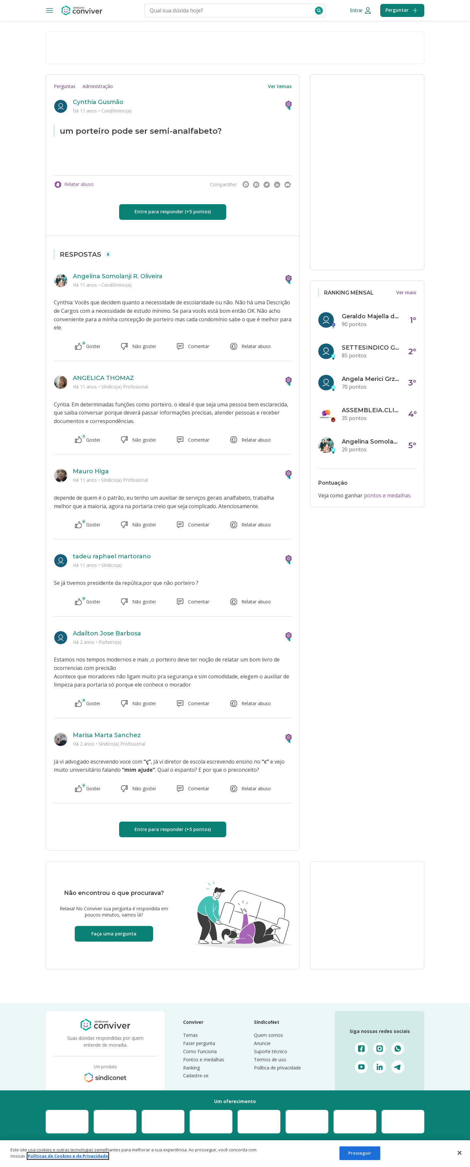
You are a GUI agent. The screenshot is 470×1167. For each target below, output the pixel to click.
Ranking (191, 1068)
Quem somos (268, 1035)
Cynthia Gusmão (98, 102)
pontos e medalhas (387, 495)
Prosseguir (359, 1153)
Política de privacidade (277, 1068)
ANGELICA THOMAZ (103, 378)
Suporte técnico (270, 1051)
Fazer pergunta (199, 1043)
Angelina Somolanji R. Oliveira (118, 276)
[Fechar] (459, 1152)
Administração (98, 86)
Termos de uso (270, 1059)
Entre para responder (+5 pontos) (172, 211)
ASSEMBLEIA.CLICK (371, 410)
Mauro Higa (91, 471)
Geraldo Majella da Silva (371, 316)
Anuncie (262, 1043)
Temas (190, 1035)
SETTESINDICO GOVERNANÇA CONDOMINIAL (371, 347)
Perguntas (64, 86)
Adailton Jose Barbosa (107, 633)
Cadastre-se (196, 1075)
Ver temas (279, 86)
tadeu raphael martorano (112, 556)
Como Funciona (200, 1051)
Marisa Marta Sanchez (107, 735)
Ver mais (406, 292)
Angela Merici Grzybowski (371, 379)
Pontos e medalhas (203, 1059)
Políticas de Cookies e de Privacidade (68, 1156)
